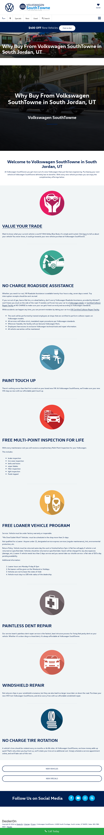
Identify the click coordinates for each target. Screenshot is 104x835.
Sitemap (27, 824)
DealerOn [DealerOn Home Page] (20, 824)
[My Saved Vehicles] (98, 6)
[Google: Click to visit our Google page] (92, 798)
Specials (18, 18)
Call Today (52, 831)
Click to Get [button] (67, 28)
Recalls (9, 827)
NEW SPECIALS (52, 778)
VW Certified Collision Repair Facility (85, 309)
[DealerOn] (9, 821)
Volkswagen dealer (76, 303)
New (27, 18)
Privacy (33, 824)
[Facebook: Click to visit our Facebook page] (71, 798)
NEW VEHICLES (52, 768)
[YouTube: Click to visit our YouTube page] (78, 798)
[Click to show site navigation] (99, 18)
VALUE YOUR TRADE (22, 226)
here (85, 234)
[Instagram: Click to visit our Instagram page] (85, 798)
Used (35, 18)
